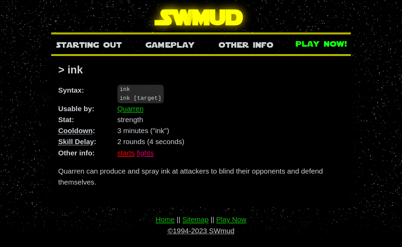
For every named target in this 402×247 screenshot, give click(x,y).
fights (145, 153)
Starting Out (89, 44)
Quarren (130, 109)
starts (126, 153)
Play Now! (322, 43)
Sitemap (195, 219)
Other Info (246, 44)
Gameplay (170, 44)
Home (165, 219)
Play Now (231, 219)
